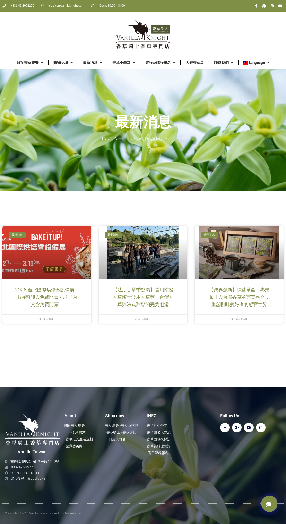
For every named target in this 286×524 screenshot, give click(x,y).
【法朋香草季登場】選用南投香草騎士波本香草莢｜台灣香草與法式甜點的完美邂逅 (143, 297)
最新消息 (92, 62)
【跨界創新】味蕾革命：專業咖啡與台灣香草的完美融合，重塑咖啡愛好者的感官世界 (239, 297)
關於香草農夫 (30, 62)
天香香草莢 (195, 62)
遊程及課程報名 (160, 62)
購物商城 (63, 62)
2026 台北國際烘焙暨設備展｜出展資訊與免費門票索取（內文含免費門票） (47, 297)
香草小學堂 (123, 62)
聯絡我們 (223, 62)
